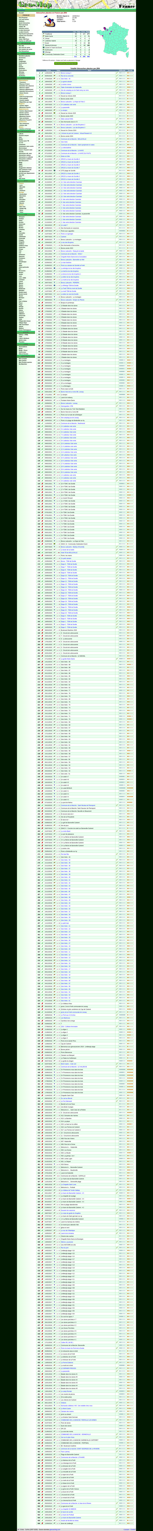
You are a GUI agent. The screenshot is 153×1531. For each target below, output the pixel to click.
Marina (21, 287)
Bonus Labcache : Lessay (69, 403)
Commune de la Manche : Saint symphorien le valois (77, 145)
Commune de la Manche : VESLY (71, 254)
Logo (20, 336)
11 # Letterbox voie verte (69, 446)
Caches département (25, 111)
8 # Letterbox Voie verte (68, 438)
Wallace (21, 328)
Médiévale (22, 288)
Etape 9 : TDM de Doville (69, 573)
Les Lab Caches (24, 19)
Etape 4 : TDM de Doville (69, 616)
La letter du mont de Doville (69, 294)
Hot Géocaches (23, 160)
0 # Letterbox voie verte (68, 104)
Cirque (21, 249)
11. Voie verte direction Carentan (71, 191)
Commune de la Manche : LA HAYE (72, 150)
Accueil (21, 13)
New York (22, 206)
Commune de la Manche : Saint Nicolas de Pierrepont (78, 805)
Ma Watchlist (23, 364)
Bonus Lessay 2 (66, 93)
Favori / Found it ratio (25, 150)
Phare (21, 303)
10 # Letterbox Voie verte (69, 443)
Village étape (23, 322)
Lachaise (22, 279)
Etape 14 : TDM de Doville (69, 587)
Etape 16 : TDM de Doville (69, 593)
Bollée (21, 139)
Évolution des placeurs (26, 86)
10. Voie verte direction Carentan (71, 196)
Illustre (21, 272)
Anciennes (22, 57)
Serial (20, 166)
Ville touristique (24, 324)
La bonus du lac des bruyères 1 (71, 274)
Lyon (21, 185)
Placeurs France (24, 84)
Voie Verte (22, 178)
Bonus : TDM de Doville (68, 561)
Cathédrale (22, 236)
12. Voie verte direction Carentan (71, 193)
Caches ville (23, 125)
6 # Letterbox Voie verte (68, 432)
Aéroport (21, 217)
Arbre (20, 220)
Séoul (21, 210)
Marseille (22, 187)
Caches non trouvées (25, 35)
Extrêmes (22, 68)
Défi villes (22, 37)
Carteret (63, 237)
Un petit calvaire (66, 558)
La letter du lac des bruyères (70, 277)
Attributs (21, 21)
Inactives (22, 74)
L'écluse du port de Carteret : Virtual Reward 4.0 (76, 133)
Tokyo (21, 212)
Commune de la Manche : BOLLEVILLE (73, 139)
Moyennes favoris (25, 107)
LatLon (21, 133)
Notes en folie (65, 156)
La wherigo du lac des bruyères (71, 268)
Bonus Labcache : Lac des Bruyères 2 (73, 125)
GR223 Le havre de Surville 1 (70, 173)
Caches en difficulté (25, 41)
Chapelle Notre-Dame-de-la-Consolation (74, 257)
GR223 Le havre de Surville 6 (70, 165)
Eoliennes (22, 254)
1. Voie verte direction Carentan (71, 219)
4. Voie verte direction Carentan (71, 208)
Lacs (20, 276)
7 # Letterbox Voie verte (68, 435)
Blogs (21, 348)
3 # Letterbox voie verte (68, 481)
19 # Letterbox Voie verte (69, 469)
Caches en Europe (25, 129)
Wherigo (21, 72)
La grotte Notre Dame (68, 659)
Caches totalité (24, 100)
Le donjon (64, 110)
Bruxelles (22, 199)
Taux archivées (24, 118)
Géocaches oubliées (25, 159)
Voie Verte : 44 (65, 79)
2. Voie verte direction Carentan (71, 222)
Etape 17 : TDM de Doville (69, 596)
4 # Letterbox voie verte (68, 426)
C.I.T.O (21, 142)
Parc (20, 299)
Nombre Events (24, 114)
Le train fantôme (66, 262)
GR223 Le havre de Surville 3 (70, 179)
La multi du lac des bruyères (70, 280)
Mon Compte (23, 358)
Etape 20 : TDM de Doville (69, 604)
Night (20, 164)
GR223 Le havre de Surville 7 (70, 168)
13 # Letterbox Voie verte (69, 452)
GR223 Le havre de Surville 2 (70, 176)
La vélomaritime (66, 148)
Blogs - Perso (23, 350)
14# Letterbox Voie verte (68, 455)
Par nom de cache (24, 47)
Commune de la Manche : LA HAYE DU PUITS (76, 153)
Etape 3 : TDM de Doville (69, 627)
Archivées (22, 75)
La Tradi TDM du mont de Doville (71, 288)
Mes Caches (23, 360)
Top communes (24, 123)
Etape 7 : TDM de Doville (69, 567)
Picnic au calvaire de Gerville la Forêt (73, 265)
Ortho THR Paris (24, 39)
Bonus (21, 59)
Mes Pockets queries (25, 362)
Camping (22, 229)
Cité (20, 251)
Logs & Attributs (24, 338)
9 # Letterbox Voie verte (68, 440)
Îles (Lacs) (22, 270)
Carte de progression (26, 96)
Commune (22, 144)
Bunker (21, 227)
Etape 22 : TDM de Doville (69, 610)
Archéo (21, 222)
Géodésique (22, 261)
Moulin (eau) (23, 292)
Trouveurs (22, 82)
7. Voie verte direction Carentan (71, 205)
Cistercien (22, 247)
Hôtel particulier (24, 267)
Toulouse (22, 190)
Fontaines (22, 258)
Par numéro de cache (25, 49)
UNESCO (22, 314)
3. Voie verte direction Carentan (71, 216)
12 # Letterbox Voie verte (69, 449)
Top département (24, 171)
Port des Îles (65, 854)
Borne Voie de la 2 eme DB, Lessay (72, 392)
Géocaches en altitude (26, 157)
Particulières (23, 70)
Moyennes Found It (25, 120)
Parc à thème (23, 301)
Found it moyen (24, 135)
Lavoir (21, 281)
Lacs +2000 (22, 278)
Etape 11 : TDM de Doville (69, 578)
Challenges (22, 61)
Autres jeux (22, 352)
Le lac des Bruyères (67, 242)
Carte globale (23, 98)
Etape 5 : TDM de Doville (69, 619)
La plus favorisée (24, 30)
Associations (23, 346)
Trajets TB (22, 26)
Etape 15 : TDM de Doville (69, 590)
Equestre (22, 256)
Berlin (21, 197)
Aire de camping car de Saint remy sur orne (75, 90)
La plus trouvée (24, 32)
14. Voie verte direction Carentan (71, 182)
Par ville (21, 45)
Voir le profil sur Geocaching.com (65, 63)
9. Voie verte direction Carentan (71, 199)
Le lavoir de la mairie (67, 550)
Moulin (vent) (23, 294)
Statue (21, 310)
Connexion (21, 10)
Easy (20, 65)
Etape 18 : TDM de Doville (69, 598)
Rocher (21, 308)
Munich (21, 203)
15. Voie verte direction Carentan (71, 185)
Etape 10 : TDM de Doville (69, 575)
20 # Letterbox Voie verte (69, 472)
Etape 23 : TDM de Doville (69, 613)
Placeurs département (26, 89)
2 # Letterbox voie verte (68, 478)
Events (21, 66)
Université (22, 315)
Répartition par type (25, 102)
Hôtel (20, 265)
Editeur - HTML (23, 334)
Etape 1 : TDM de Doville (69, 621)
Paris (21, 188)
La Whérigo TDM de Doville (70, 285)
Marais (21, 285)
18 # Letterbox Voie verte (69, 466)
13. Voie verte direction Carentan (71, 188)
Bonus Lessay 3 (66, 73)
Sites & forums (23, 354)
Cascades (22, 233)
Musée (21, 296)
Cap (20, 231)
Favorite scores (24, 28)
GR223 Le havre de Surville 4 (70, 159)
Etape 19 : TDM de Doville (69, 601)
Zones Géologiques (25, 330)
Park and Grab (23, 24)
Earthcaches (23, 63)
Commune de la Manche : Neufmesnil (73, 423)
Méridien (21, 290)
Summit (21, 312)
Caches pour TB (24, 141)
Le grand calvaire (66, 81)
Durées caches (24, 112)
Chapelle (21, 242)
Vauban (21, 317)
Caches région (24, 105)
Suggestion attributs (25, 168)
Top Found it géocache (26, 33)
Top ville (21, 175)
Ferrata (21, 151)
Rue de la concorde (67, 76)
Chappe (21, 240)
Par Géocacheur (24, 51)
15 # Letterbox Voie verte (69, 458)
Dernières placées (24, 56)
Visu (20, 137)
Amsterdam (23, 194)
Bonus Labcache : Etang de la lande (72, 251)
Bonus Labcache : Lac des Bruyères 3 (73, 127)
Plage (20, 305)
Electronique (23, 148)
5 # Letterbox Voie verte (68, 429)
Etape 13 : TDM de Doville (69, 584)
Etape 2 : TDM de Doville (69, 624)
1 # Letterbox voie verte (68, 475)
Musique (21, 297)
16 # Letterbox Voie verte (69, 461)
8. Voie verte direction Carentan (71, 202)
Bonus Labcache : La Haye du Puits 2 (73, 102)
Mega (20, 162)
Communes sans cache (26, 146)
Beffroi (21, 226)
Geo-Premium (23, 17)
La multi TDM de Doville (68, 291)
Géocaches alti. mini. (25, 153)
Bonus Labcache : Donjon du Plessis (72, 300)
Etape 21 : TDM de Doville (69, 607)
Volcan (21, 326)
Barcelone (22, 196)
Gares (21, 260)
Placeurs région (24, 87)
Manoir (21, 283)
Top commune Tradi (25, 169)
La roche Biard (65, 831)
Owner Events (23, 93)
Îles (20, 269)
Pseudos (21, 342)
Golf (20, 263)
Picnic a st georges (67, 234)
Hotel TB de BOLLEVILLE (69, 552)
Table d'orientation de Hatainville (71, 87)
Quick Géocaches (24, 23)
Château (21, 243)
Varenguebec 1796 (67, 406)
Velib (20, 319)
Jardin (21, 274)
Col (20, 252)
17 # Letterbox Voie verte (69, 463)
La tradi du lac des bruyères (70, 271)
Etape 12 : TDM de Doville (69, 581)
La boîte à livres (66, 84)
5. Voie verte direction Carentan (71, 211)
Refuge (21, 306)
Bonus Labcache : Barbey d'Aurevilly (72, 547)
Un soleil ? (64, 225)
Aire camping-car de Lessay (70, 418)
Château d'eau (23, 245)
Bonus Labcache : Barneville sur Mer (72, 260)
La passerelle (65, 107)
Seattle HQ (22, 208)
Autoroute (22, 224)
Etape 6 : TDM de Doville (69, 564)
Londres (22, 201)
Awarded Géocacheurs (26, 91)
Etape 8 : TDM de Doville (69, 570)
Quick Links (22, 340)
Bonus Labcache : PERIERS (70, 283)
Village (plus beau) (24, 321)
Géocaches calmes (25, 155)
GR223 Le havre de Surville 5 (70, 162)
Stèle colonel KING (67, 119)
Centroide (22, 238)
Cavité (21, 235)
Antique (21, 218)
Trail (20, 176)
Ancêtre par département (26, 173)
